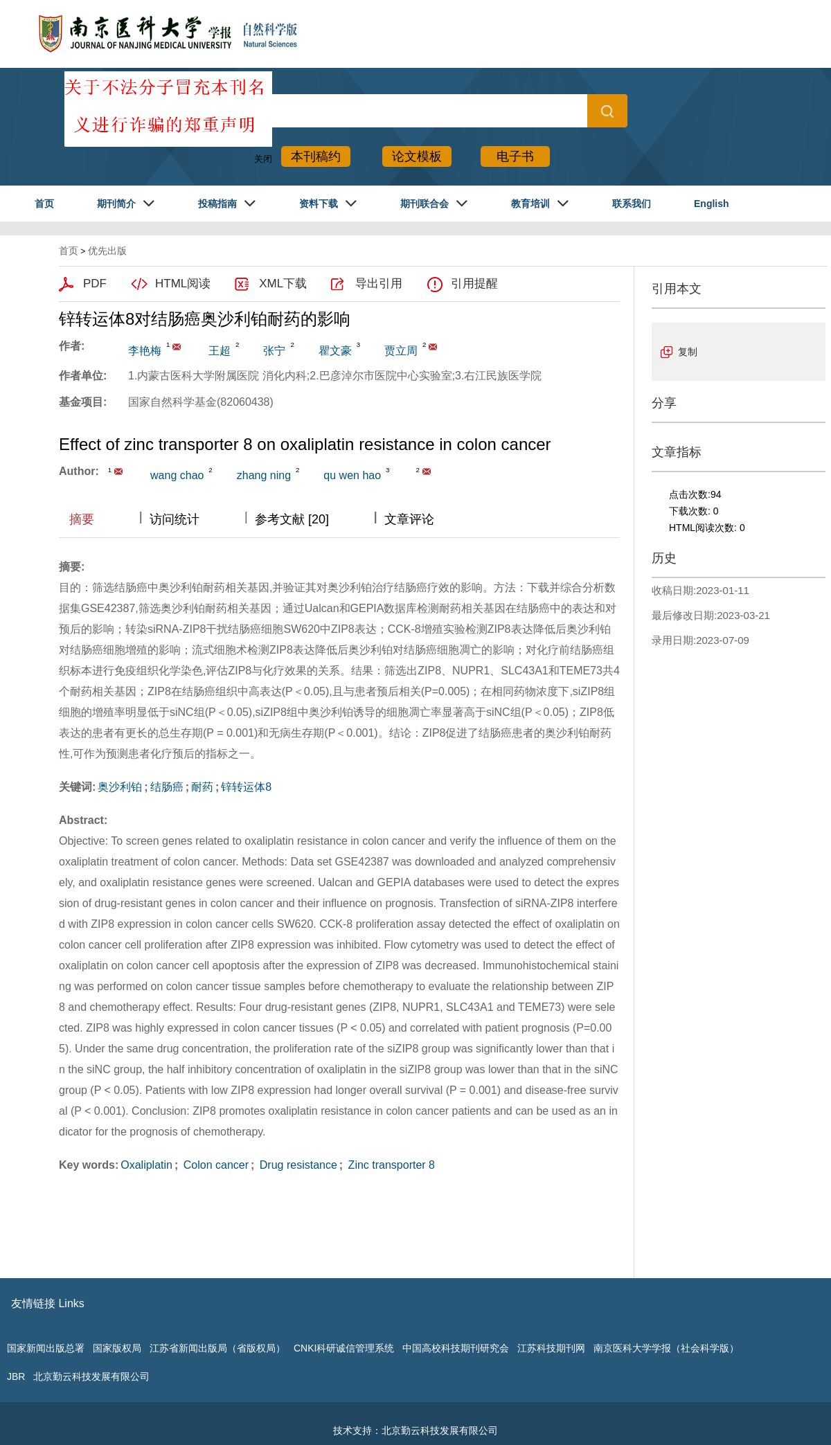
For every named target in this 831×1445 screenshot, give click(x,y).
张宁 (274, 351)
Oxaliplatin (146, 1165)
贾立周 (401, 351)
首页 (44, 203)
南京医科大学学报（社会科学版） (666, 1348)
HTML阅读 (183, 283)
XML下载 (283, 283)
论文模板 (417, 156)
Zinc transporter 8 (390, 1165)
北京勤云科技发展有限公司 (91, 1376)
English (711, 203)
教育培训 (530, 203)
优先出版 (107, 250)
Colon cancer (214, 1165)
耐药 (202, 787)
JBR (16, 1376)
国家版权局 (117, 1348)
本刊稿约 (316, 156)
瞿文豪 (335, 351)
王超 (219, 351)
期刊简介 (116, 203)
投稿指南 (217, 203)
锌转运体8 (246, 787)
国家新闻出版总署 (45, 1348)
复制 (687, 351)
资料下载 (318, 203)
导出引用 (378, 283)
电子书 (515, 156)
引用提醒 (474, 283)
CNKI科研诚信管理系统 (344, 1348)
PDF (95, 283)
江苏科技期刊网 (551, 1348)
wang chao (177, 475)
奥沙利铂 (120, 787)
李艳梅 (144, 351)
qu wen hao (352, 475)
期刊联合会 (424, 203)
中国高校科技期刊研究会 (455, 1348)
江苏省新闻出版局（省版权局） (217, 1348)
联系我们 (631, 203)
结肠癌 (167, 787)
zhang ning (264, 475)
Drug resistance (296, 1165)
